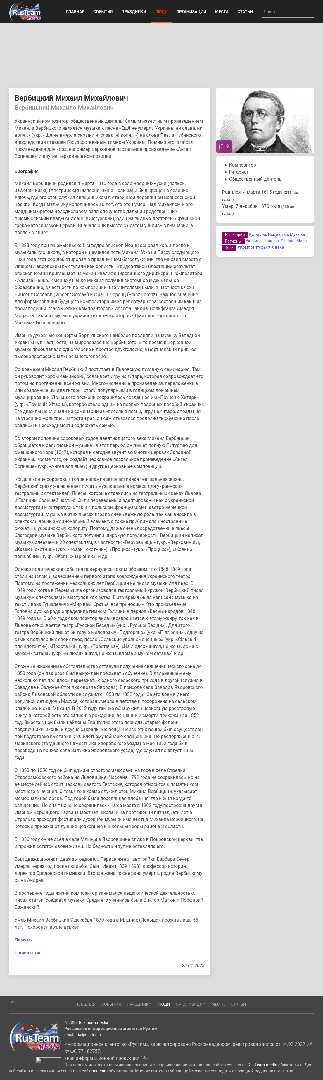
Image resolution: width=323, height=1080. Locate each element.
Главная (75, 11)
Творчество (27, 952)
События (103, 11)
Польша (271, 241)
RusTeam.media (93, 1048)
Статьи (245, 11)
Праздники (133, 11)
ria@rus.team (89, 1060)
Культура (257, 234)
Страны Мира (294, 241)
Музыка (297, 234)
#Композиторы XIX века (260, 247)
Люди (161, 11)
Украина (254, 241)
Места (222, 11)
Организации (191, 11)
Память (23, 940)
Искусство (278, 234)
